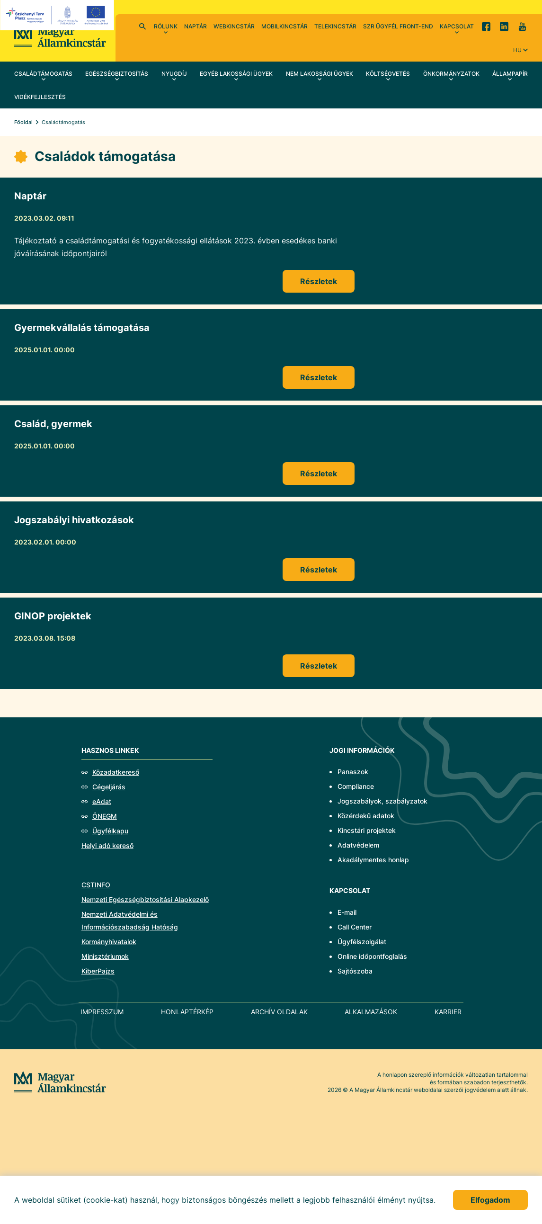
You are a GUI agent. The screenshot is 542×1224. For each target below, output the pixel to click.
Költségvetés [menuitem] (388, 73)
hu (517, 50)
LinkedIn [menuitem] (504, 26)
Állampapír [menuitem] (510, 73)
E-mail (347, 912)
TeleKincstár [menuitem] (335, 26)
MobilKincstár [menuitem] (284, 26)
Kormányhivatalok (108, 942)
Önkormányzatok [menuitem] (451, 73)
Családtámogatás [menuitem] (43, 73)
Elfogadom (490, 1200)
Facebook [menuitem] (486, 26)
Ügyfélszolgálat (362, 942)
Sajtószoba (355, 971)
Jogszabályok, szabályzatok (382, 801)
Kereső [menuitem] (142, 26)
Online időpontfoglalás (372, 956)
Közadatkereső (115, 772)
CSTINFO (95, 885)
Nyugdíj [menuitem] (174, 73)
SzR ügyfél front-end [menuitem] (398, 26)
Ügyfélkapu (110, 831)
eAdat (101, 801)
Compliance (356, 786)
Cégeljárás (108, 787)
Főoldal (23, 122)
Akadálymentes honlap (373, 860)
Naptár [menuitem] (195, 26)
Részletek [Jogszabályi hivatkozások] (318, 569)
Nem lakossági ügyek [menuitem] (319, 73)
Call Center (355, 927)
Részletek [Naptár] (318, 281)
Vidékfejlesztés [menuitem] (40, 96)
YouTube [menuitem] (522, 26)
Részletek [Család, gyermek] (318, 473)
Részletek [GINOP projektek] (318, 665)
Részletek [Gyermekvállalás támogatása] (318, 377)
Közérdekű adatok (366, 816)
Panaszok (353, 772)
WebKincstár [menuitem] (234, 26)
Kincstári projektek (367, 830)
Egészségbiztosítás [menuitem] (116, 73)
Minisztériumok (105, 956)
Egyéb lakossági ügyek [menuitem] (236, 73)
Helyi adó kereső (107, 845)
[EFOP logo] (58, 15)
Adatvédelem (358, 845)
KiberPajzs (98, 971)
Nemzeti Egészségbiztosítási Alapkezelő (145, 899)
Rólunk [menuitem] (166, 26)
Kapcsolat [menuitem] (457, 26)
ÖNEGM (104, 816)
